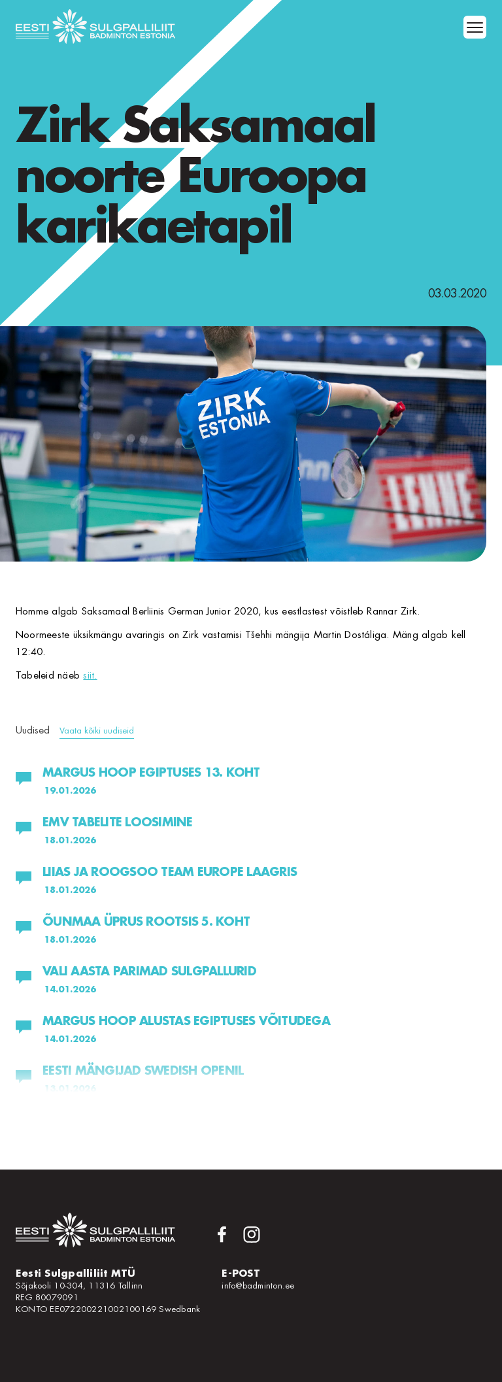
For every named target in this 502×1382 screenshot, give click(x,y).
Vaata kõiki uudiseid (96, 730)
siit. (90, 676)
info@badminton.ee (258, 1285)
